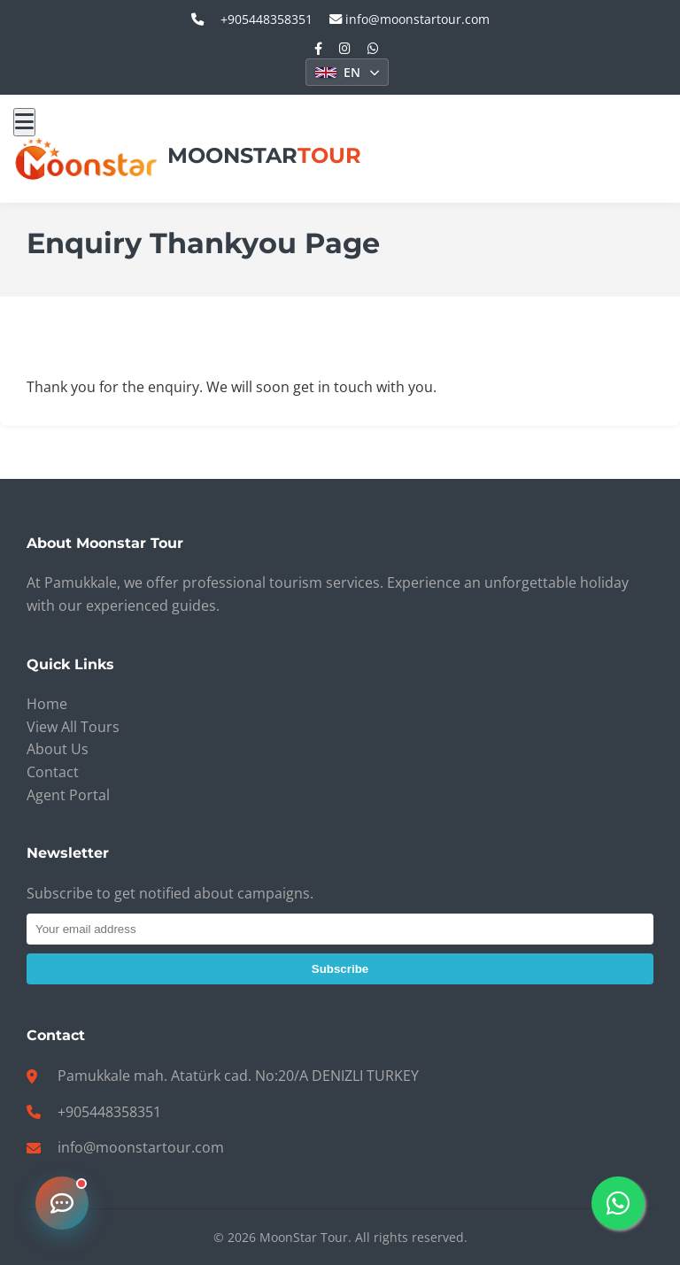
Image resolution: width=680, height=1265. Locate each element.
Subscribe (340, 969)
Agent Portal (68, 795)
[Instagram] (345, 48)
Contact (53, 772)
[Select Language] (347, 72)
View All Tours (73, 727)
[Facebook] (318, 48)
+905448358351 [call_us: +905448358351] (266, 19)
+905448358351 (109, 1112)
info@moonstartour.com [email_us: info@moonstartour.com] (409, 19)
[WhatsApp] (373, 48)
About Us (58, 749)
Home (47, 703)
